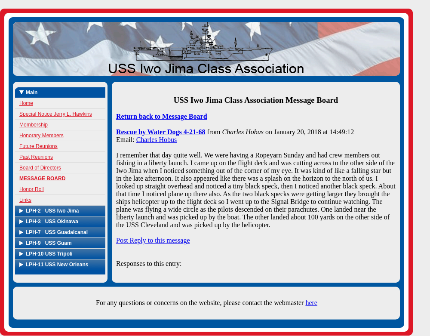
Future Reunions (38, 146)
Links (25, 200)
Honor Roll (31, 189)
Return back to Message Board (161, 116)
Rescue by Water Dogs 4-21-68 (160, 132)
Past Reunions (36, 157)
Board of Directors (40, 168)
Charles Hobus (156, 139)
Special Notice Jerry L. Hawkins (55, 114)
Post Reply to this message (153, 240)
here (311, 302)
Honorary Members (41, 136)
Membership (33, 125)
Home (26, 103)
